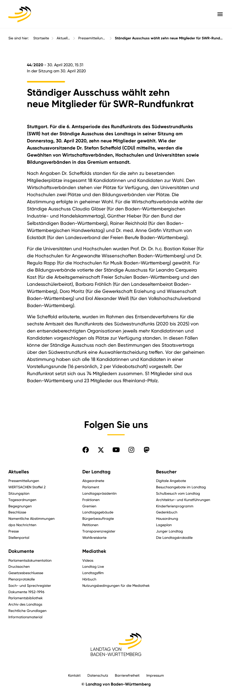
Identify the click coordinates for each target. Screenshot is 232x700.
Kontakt (74, 675)
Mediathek (94, 551)
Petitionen (90, 525)
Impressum (155, 675)
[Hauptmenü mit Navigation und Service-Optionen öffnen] (220, 14)
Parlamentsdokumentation (30, 560)
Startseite (41, 38)
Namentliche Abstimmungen (31, 518)
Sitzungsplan (18, 493)
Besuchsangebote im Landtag (181, 487)
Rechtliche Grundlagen (27, 610)
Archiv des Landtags (25, 604)
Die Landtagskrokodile (174, 537)
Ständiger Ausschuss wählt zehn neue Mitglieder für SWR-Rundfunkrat (169, 38)
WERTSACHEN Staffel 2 (26, 487)
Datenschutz (97, 675)
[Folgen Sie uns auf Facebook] (85, 449)
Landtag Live (93, 566)
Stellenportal (18, 537)
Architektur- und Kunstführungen (183, 499)
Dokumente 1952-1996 (26, 592)
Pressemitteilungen (92, 38)
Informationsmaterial (25, 617)
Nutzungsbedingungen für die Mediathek (116, 585)
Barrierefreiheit (127, 675)
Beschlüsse (17, 512)
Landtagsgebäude (97, 512)
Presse (13, 531)
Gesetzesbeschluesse (25, 573)
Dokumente (21, 551)
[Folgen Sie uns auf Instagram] (131, 449)
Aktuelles (64, 38)
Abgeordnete (93, 480)
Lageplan (164, 525)
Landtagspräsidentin (99, 493)
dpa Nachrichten (22, 525)
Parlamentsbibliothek (25, 598)
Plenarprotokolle (21, 579)
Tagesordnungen (22, 499)
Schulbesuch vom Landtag (178, 493)
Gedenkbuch (166, 512)
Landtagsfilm (93, 573)
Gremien (89, 506)
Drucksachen (19, 566)
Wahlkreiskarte (94, 537)
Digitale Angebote (171, 480)
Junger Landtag (169, 531)
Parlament (90, 487)
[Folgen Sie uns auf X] (100, 449)
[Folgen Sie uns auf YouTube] (116, 449)
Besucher (166, 472)
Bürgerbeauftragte (98, 518)
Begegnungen (20, 506)
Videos (87, 560)
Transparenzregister (98, 531)
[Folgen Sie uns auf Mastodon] (146, 449)
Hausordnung (167, 518)
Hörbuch (89, 579)
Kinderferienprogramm (174, 506)
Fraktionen (91, 499)
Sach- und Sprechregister (29, 585)
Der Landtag (96, 472)
